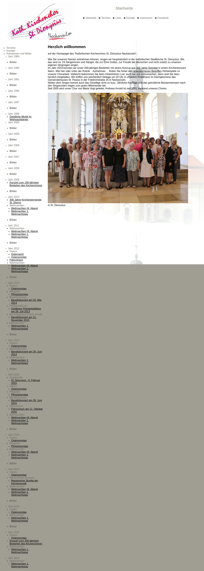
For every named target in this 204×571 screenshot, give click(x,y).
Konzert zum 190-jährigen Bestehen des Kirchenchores (26, 184)
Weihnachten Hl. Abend (24, 208)
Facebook (163, 18)
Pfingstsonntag (19, 294)
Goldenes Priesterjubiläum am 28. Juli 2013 (26, 310)
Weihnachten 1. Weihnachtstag (20, 212)
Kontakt (130, 18)
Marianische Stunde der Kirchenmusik (24, 482)
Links (118, 18)
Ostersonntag (18, 257)
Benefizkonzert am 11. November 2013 (23, 318)
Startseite (90, 18)
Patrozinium (16, 260)
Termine (105, 18)
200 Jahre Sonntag (147, 68)
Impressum (146, 18)
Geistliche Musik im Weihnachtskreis (21, 118)
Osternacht (17, 254)
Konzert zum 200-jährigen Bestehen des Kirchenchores (26, 542)
